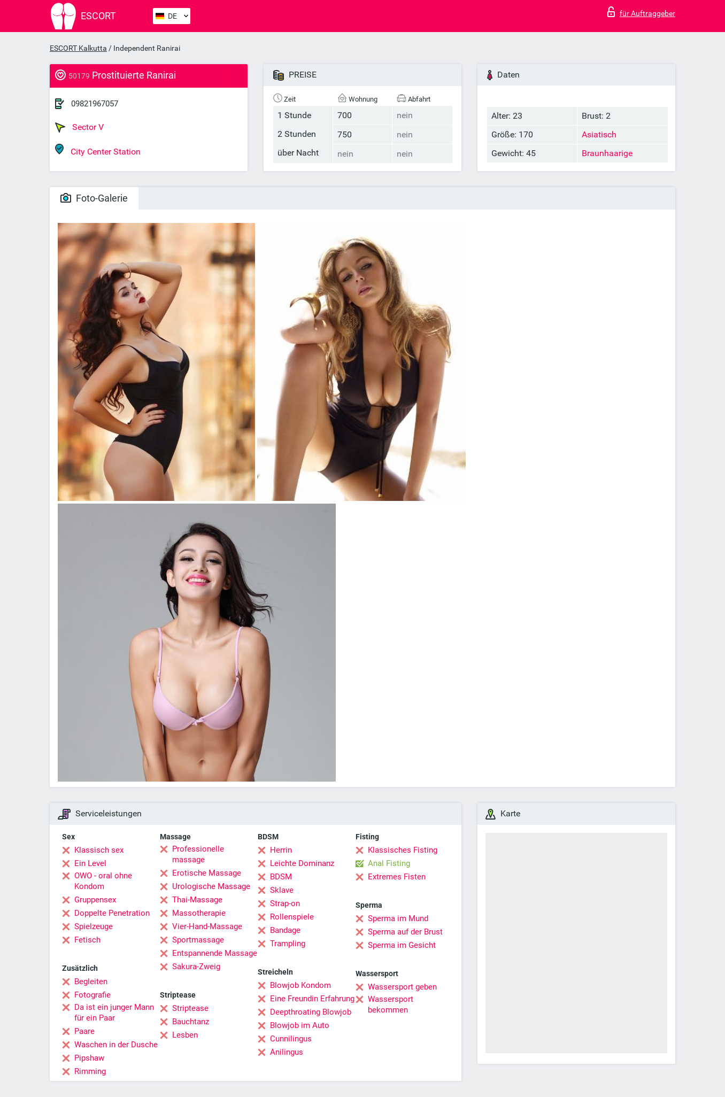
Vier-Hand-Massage (207, 926)
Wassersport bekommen (390, 1004)
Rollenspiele (292, 917)
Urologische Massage (211, 886)
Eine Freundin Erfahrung (312, 998)
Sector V (79, 127)
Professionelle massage (198, 854)
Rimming (90, 1071)
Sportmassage (198, 940)
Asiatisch (599, 134)
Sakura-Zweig (196, 966)
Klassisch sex (99, 850)
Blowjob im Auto (299, 1025)
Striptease (190, 1008)
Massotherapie (199, 913)
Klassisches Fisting (402, 850)
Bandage (285, 930)
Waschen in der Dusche (116, 1044)
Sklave (282, 890)
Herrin (281, 850)
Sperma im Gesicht (402, 945)
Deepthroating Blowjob (310, 1012)
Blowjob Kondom (300, 985)
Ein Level (90, 863)
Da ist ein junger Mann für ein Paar (114, 1012)
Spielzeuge (93, 926)
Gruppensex (95, 900)
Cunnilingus (291, 1039)
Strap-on (285, 903)
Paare (84, 1031)
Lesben (185, 1035)
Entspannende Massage (214, 953)
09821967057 (94, 104)
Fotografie (92, 995)
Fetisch (87, 940)
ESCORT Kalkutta (78, 48)
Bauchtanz (190, 1021)
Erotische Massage (206, 873)
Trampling (287, 943)
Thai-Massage (197, 900)
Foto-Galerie (94, 198)
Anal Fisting (389, 863)
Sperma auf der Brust (405, 932)
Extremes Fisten (397, 877)
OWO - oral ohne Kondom (103, 881)
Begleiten (90, 981)
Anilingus (286, 1052)
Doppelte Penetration (112, 913)
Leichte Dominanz (302, 863)
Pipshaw (89, 1058)
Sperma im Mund (398, 918)
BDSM (281, 877)
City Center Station (98, 150)
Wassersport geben (402, 987)
